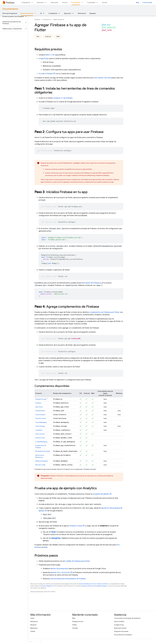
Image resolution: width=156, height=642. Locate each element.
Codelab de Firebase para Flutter (77, 561)
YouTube (75, 628)
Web (58, 36)
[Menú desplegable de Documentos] (82, 2)
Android (48, 36)
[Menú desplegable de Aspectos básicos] (35, 13)
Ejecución (40, 2)
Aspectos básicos (58, 19)
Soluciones (54, 2)
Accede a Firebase (46, 74)
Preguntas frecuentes (121, 631)
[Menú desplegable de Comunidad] (97, 2)
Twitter (74, 625)
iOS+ (38, 36)
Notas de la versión (120, 628)
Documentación (10, 9)
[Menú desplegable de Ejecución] (46, 2)
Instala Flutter (44, 59)
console (75, 526)
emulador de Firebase (91, 283)
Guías (32, 618)
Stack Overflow (119, 621)
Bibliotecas (33, 628)
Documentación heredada (123, 635)
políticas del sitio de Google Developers (94, 586)
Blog (137, 2)
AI (41, 13)
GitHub (32, 631)
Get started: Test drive (102, 78)
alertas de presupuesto (59, 569)
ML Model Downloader (42, 451)
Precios (64, 2)
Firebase (37, 19)
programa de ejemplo (101, 494)
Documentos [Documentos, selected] (75, 2)
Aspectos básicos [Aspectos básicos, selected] (27, 13)
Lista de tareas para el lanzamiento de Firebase (68, 579)
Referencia (82, 13)
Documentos (47, 19)
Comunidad (91, 2)
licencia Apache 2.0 (48, 586)
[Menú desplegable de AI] (44, 13)
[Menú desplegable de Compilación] (32, 2)
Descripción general (9, 13)
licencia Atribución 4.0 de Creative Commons (94, 584)
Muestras (33, 625)
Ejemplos (92, 13)
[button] (12, 16)
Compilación (25, 2)
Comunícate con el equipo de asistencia (127, 618)
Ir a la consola (147, 2)
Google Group (119, 625)
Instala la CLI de (62, 98)
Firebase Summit (77, 621)
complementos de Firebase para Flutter (104, 312)
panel (61, 572)
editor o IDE (50, 55)
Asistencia (106, 2)
